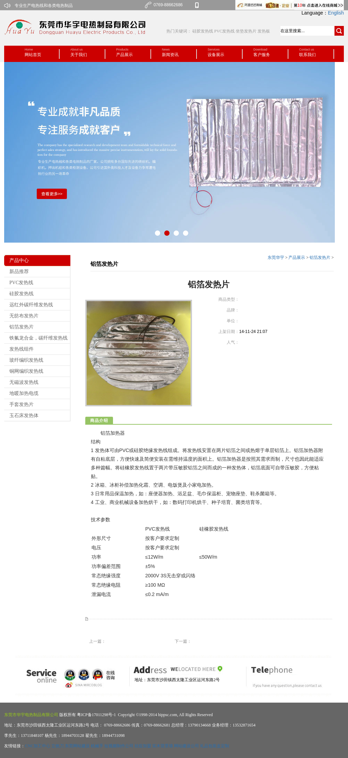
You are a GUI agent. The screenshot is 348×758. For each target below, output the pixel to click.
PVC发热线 (224, 31)
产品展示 (296, 257)
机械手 (97, 745)
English (336, 13)
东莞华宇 (276, 257)
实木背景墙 (162, 745)
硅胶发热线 (203, 31)
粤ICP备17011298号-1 (96, 714)
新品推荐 (19, 271)
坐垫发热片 (246, 31)
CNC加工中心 (37, 745)
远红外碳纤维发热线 (31, 304)
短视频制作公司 (118, 745)
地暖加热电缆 (23, 393)
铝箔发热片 (21, 327)
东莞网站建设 (77, 745)
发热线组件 (21, 349)
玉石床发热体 (23, 415)
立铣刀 (57, 745)
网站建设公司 (186, 745)
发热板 (264, 31)
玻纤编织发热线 (26, 360)
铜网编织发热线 (26, 371)
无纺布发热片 (23, 315)
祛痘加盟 (142, 745)
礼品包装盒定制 (214, 745)
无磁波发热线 (23, 382)
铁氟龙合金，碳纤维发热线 (38, 338)
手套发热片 (21, 404)
